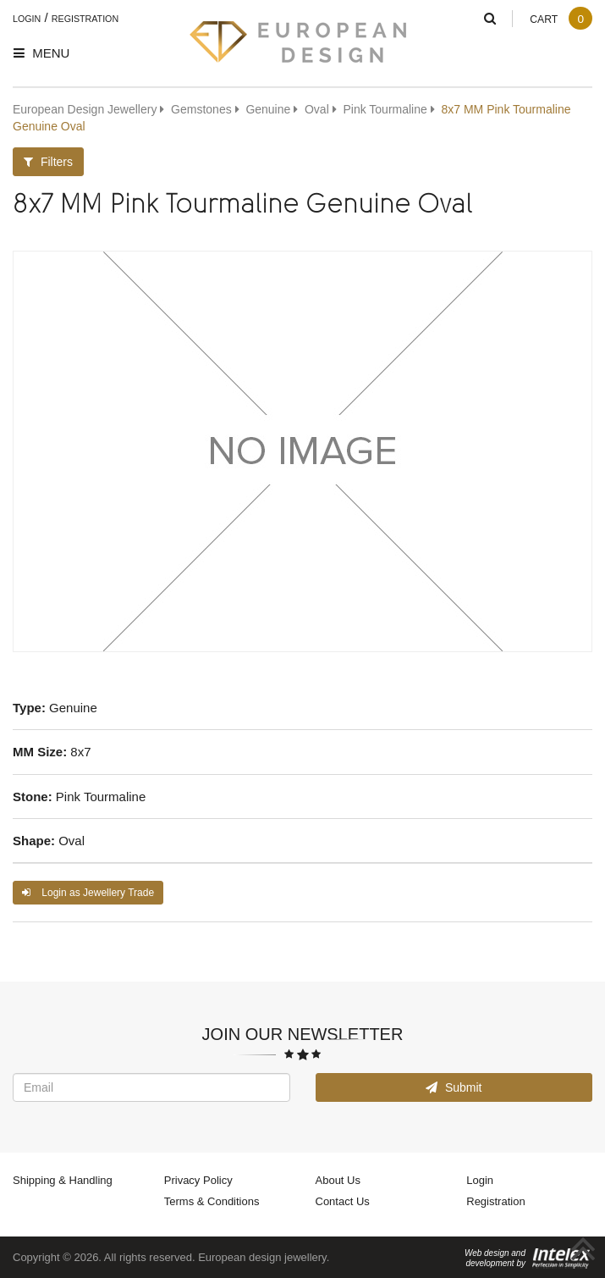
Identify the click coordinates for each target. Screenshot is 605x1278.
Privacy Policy (198, 1179)
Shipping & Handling (63, 1179)
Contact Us (343, 1201)
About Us (338, 1179)
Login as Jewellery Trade (88, 892)
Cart (561, 19)
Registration (85, 19)
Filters (48, 161)
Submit (453, 1087)
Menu (41, 52)
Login (27, 19)
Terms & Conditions (212, 1201)
